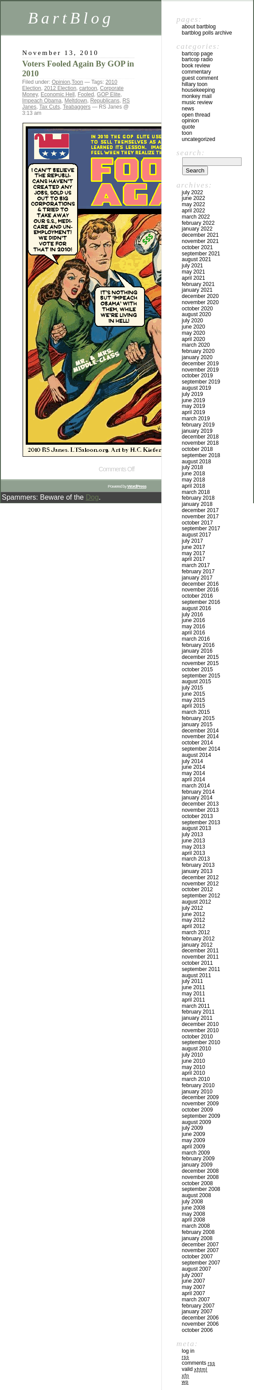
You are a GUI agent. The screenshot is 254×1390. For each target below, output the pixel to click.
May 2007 (193, 1287)
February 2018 (198, 498)
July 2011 (192, 981)
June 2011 (193, 987)
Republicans (104, 101)
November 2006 (200, 1324)
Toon (77, 82)
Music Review (197, 102)
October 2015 (197, 669)
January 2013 (197, 871)
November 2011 (200, 957)
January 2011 (197, 1018)
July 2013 (192, 834)
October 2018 (197, 449)
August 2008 (196, 1195)
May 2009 (193, 1140)
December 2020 (200, 296)
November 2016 (200, 590)
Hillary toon (194, 84)
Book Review (196, 66)
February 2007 (198, 1306)
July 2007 (192, 1275)
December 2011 (200, 951)
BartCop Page (197, 54)
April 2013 (193, 853)
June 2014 (193, 767)
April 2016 (193, 633)
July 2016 (192, 614)
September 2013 (201, 822)
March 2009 (196, 1153)
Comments (198, 1363)
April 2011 (193, 1000)
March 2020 (196, 345)
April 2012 (193, 926)
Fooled (86, 94)
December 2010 (200, 1024)
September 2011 (201, 969)
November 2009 (200, 1103)
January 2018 (197, 504)
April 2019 (193, 412)
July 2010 (192, 1055)
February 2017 (198, 571)
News (188, 109)
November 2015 (200, 663)
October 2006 (197, 1330)
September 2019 (201, 382)
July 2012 (192, 908)
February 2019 (198, 425)
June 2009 (193, 1134)
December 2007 (200, 1244)
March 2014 (196, 786)
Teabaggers (77, 107)
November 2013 (200, 810)
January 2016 (197, 651)
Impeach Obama (42, 101)
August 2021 (196, 259)
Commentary (196, 72)
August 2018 (196, 461)
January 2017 (197, 578)
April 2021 (193, 278)
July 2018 (192, 467)
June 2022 (193, 198)
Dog (92, 497)
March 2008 (196, 1226)
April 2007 (193, 1293)
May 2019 (193, 406)
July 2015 (192, 688)
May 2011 (193, 994)
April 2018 (193, 486)
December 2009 (200, 1097)
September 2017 (201, 528)
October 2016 (197, 596)
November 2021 (200, 241)
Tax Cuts (49, 107)
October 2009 (197, 1110)
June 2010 (193, 1061)
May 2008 (193, 1214)
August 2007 (196, 1269)
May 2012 (193, 920)
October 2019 (197, 375)
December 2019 (200, 363)
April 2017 (193, 559)
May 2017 (193, 553)
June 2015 (193, 694)
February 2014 (198, 792)
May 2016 (193, 626)
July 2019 (192, 394)
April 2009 (193, 1146)
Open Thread (196, 115)
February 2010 (198, 1085)
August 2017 (196, 535)
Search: (190, 152)
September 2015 (201, 676)
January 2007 (197, 1311)
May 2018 (193, 480)
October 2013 (197, 816)
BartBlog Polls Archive (207, 33)
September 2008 (201, 1189)
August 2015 (196, 681)
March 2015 (196, 712)
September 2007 (201, 1263)
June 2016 (193, 620)
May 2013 (193, 847)
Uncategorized (198, 139)
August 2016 (196, 608)
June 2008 (193, 1208)
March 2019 (196, 418)
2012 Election (60, 88)
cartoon (88, 88)
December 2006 (200, 1318)
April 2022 (193, 211)
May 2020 (193, 333)
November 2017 (200, 516)
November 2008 (200, 1177)
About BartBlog (199, 26)
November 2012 (200, 884)
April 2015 (193, 706)
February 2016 (198, 645)
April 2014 (193, 779)
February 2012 (198, 939)
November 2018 (200, 443)
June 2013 (193, 841)
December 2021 (200, 235)
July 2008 (192, 1201)
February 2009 (198, 1158)
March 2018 (196, 492)
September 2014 (201, 749)
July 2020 (192, 320)
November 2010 (200, 1030)
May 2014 (193, 773)
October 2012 (197, 889)
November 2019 (200, 370)
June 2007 (193, 1281)
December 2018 (200, 437)
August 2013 (196, 828)
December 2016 (200, 584)
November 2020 (200, 302)
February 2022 (198, 223)
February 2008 (198, 1232)
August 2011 (196, 975)
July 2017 (192, 541)
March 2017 (196, 565)
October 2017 (197, 523)
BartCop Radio (197, 59)
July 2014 (192, 761)
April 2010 (193, 1073)
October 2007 (197, 1256)
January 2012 (197, 945)
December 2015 (200, 657)
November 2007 (200, 1250)
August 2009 (196, 1122)
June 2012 (193, 914)
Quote (188, 127)
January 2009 (197, 1165)
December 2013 (200, 804)
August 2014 (196, 755)
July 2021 (192, 265)
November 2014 (200, 736)
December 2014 (200, 731)
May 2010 (193, 1067)
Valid (194, 1369)
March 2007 (196, 1299)
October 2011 (197, 963)
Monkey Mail (196, 96)
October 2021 (197, 247)
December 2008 (200, 1171)
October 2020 (197, 308)
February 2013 (198, 865)
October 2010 (197, 1037)
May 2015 (193, 700)
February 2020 (198, 351)
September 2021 (201, 254)
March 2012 (196, 932)
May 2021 (193, 272)
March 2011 (196, 1006)
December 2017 (200, 510)
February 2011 (198, 1012)
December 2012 (200, 877)
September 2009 (201, 1116)
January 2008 (197, 1238)
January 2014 (197, 798)
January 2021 (197, 290)
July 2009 (192, 1128)
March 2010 (196, 1079)
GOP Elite (109, 94)
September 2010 (201, 1042)
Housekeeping (198, 90)
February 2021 (198, 284)
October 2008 (197, 1183)
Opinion (61, 82)
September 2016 (201, 602)
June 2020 (193, 327)
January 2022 (197, 229)
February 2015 (198, 718)
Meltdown (75, 101)
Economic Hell (58, 94)
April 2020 (193, 339)
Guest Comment (200, 78)
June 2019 (193, 400)
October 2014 (197, 743)
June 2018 (193, 473)
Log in (188, 1351)
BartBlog (71, 18)
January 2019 (197, 431)
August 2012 (196, 902)
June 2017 (193, 547)
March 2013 (196, 859)
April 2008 (193, 1220)
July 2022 (192, 192)
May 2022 (193, 204)
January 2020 (197, 357)
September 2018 (201, 455)
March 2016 (196, 639)
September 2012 (201, 896)
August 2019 (196, 388)
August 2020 (196, 314)
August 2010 (196, 1048)
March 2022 (196, 217)
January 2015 (197, 724)
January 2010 (197, 1092)
